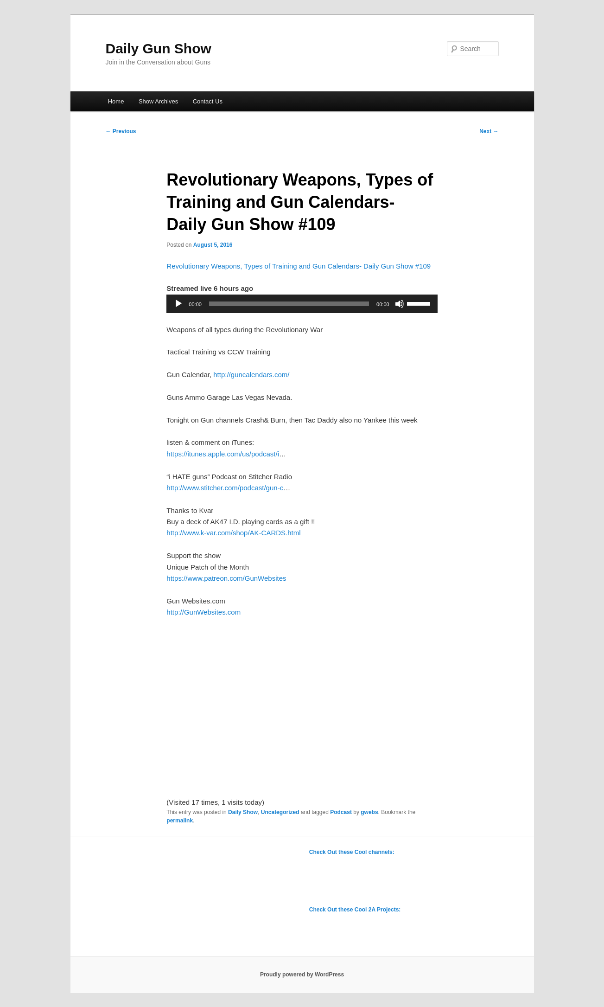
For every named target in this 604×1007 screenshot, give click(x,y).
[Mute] (399, 303)
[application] (301, 304)
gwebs (369, 812)
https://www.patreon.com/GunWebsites (226, 578)
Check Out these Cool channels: (351, 852)
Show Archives (158, 101)
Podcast (341, 812)
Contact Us (208, 101)
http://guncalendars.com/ (251, 374)
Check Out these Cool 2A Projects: (355, 909)
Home (116, 101)
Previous (121, 131)
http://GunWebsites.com (203, 612)
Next (488, 131)
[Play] (178, 303)
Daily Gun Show (158, 48)
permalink (179, 820)
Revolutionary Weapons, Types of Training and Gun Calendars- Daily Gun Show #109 (298, 266)
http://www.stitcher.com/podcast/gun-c (224, 488)
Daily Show (243, 812)
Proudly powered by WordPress (302, 974)
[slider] (289, 303)
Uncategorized (280, 812)
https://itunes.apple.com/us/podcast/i (222, 454)
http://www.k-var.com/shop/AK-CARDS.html (233, 533)
